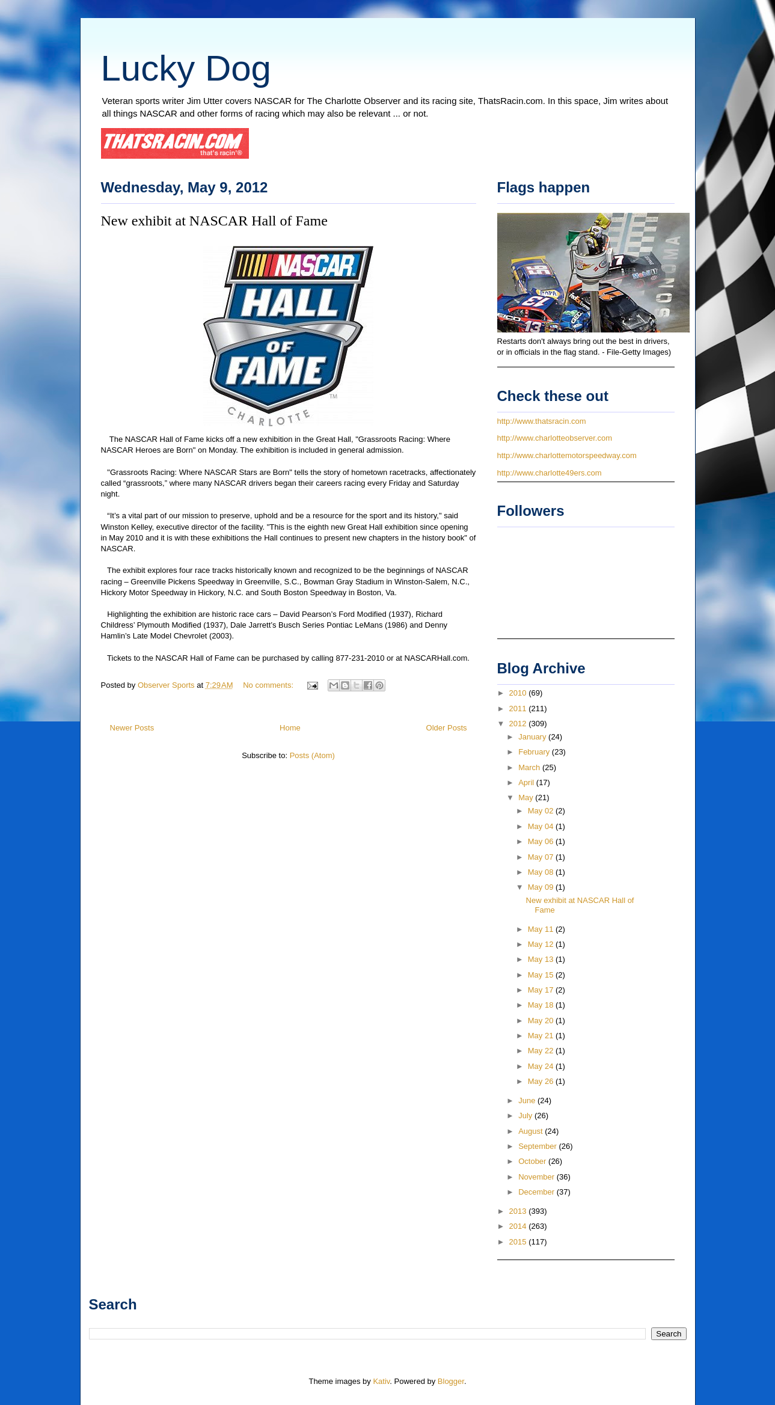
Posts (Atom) (312, 755)
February (535, 751)
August (531, 1131)
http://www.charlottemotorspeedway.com (567, 455)
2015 (519, 1241)
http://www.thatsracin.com (541, 421)
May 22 (542, 1050)
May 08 (542, 872)
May (526, 797)
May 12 (542, 944)
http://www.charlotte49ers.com (549, 472)
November (537, 1176)
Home (290, 727)
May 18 (542, 1004)
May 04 (542, 826)
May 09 (542, 887)
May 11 (542, 929)
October (533, 1161)
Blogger (451, 1381)
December (537, 1191)
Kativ (381, 1381)
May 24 (542, 1066)
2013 (519, 1211)
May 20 (542, 1020)
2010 (519, 692)
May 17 (542, 989)
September (538, 1146)
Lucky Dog (186, 68)
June (528, 1100)
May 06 (542, 841)
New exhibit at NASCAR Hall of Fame (214, 220)
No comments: (269, 685)
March (530, 767)
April (527, 782)
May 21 (542, 1035)
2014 (519, 1226)
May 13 (542, 959)
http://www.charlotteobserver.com (554, 437)
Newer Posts (132, 727)
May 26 (542, 1081)
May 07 (542, 857)
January (533, 736)
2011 (519, 708)
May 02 (542, 810)
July (526, 1115)
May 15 (542, 974)
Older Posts (446, 727)
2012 (519, 723)
